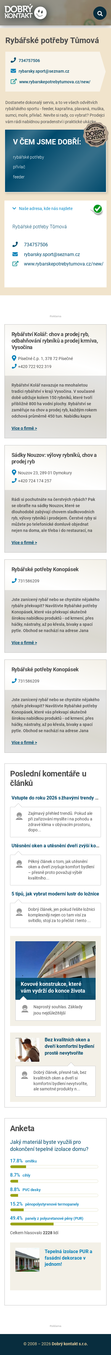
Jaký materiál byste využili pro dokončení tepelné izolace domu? (49, 1145)
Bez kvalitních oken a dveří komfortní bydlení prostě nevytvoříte (69, 1046)
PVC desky (31, 1190)
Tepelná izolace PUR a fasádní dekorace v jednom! (68, 1258)
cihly (26, 1175)
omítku (31, 1161)
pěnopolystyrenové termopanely (52, 1204)
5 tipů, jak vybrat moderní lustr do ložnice (55, 894)
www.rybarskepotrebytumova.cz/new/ (55, 81)
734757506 (29, 60)
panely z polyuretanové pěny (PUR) (54, 1218)
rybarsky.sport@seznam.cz (44, 71)
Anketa (22, 1128)
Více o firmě (23, 428)
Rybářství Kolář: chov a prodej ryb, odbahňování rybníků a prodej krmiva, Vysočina (55, 340)
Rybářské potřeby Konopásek (45, 569)
